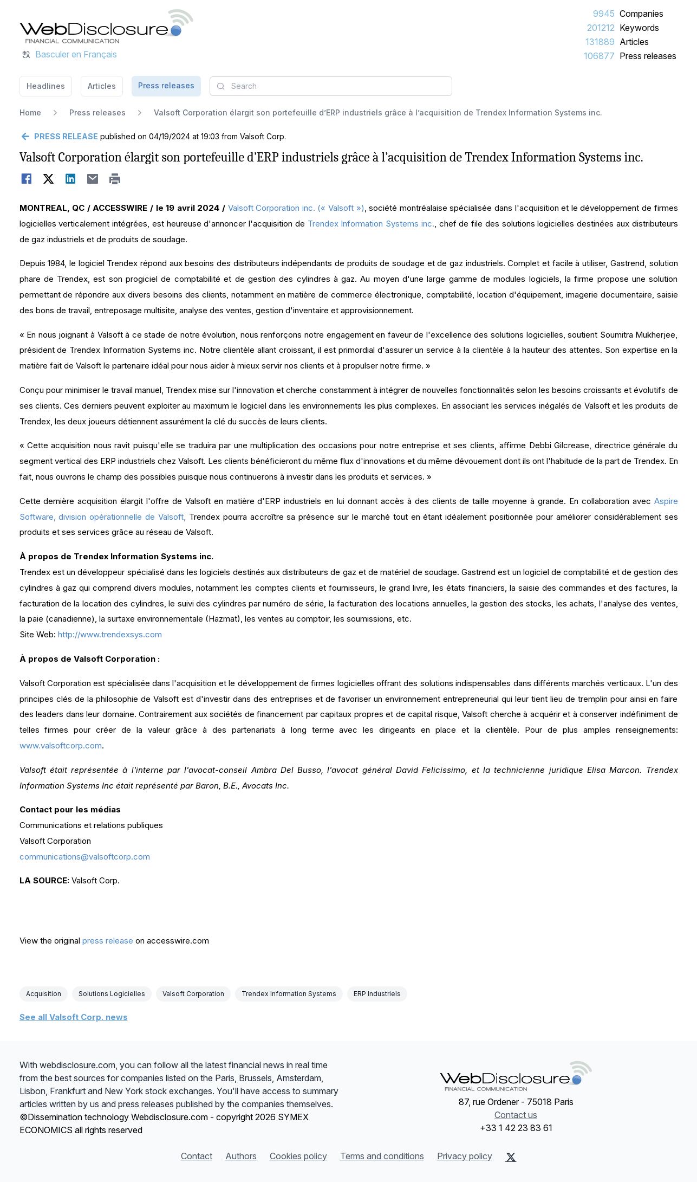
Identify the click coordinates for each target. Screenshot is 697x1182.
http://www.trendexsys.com (110, 634)
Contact (196, 1156)
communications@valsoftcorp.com (84, 856)
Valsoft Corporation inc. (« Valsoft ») (296, 208)
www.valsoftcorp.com (60, 745)
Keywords (639, 27)
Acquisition (43, 994)
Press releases (648, 55)
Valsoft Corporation (193, 994)
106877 (599, 55)
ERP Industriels (377, 994)
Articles (634, 41)
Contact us (515, 1114)
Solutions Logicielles (112, 994)
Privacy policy (464, 1156)
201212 (601, 27)
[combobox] (331, 86)
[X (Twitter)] (511, 1157)
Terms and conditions (382, 1156)
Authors (241, 1156)
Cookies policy (298, 1156)
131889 (600, 41)
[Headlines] (106, 26)
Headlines (46, 86)
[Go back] (58, 136)
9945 (604, 13)
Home (30, 112)
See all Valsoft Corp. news (73, 1017)
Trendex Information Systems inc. (371, 223)
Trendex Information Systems (289, 994)
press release (107, 940)
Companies (641, 13)
